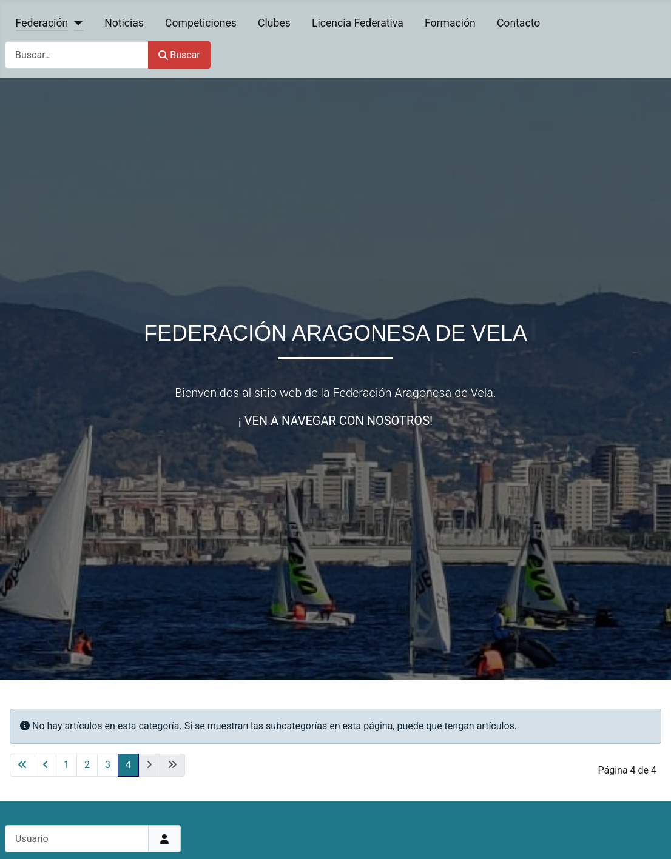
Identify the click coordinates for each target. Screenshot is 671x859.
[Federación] (75, 23)
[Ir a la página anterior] (45, 765)
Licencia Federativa (357, 23)
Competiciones (201, 23)
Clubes (274, 23)
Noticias (124, 23)
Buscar (179, 55)
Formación (450, 23)
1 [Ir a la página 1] (66, 764)
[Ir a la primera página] (22, 765)
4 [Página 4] (128, 764)
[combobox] (77, 55)
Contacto (518, 23)
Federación (42, 23)
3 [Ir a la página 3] (107, 764)
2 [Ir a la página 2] (87, 764)
